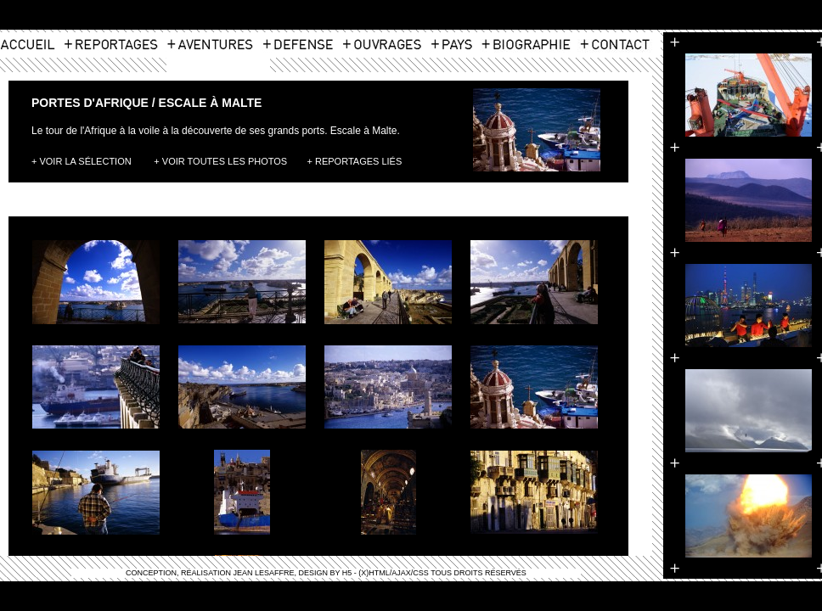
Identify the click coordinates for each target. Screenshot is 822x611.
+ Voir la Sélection (81, 161)
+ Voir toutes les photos (220, 161)
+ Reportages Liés (355, 161)
